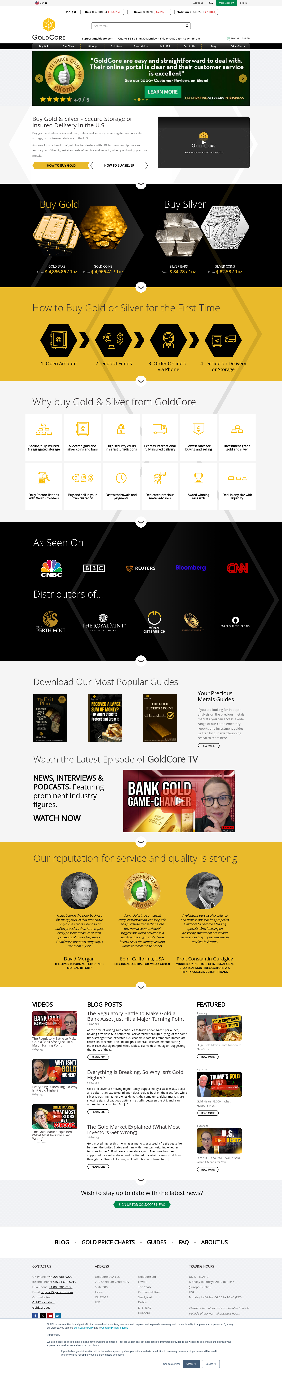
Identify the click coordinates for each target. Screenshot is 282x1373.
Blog (213, 46)
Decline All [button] (210, 1364)
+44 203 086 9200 (59, 1277)
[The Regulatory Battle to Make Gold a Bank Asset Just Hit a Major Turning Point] (173, 798)
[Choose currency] (70, 12)
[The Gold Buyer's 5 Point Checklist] (160, 714)
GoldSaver (117, 46)
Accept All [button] (191, 1364)
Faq (184, 1242)
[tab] (135, 99)
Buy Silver (68, 46)
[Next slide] (243, 78)
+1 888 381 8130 (135, 38)
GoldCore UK (41, 1307)
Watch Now (56, 818)
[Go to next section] (141, 184)
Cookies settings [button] (171, 1364)
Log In (243, 3)
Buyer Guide (141, 46)
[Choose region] (41, 3)
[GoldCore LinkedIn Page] (58, 1316)
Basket (238, 38)
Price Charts (238, 46)
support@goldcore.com (97, 38)
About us (214, 1242)
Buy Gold (44, 46)
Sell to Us (189, 46)
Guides (156, 1242)
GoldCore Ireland (43, 1302)
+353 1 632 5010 (64, 1282)
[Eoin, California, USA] (142, 890)
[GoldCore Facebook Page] (35, 1316)
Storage (92, 46)
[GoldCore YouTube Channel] (50, 1316)
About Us (198, 3)
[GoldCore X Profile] (43, 1316)
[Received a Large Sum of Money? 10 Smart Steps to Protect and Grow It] (105, 714)
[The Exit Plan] (50, 714)
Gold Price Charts (108, 1242)
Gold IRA (165, 46)
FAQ (211, 3)
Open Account (226, 3)
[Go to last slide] (39, 78)
